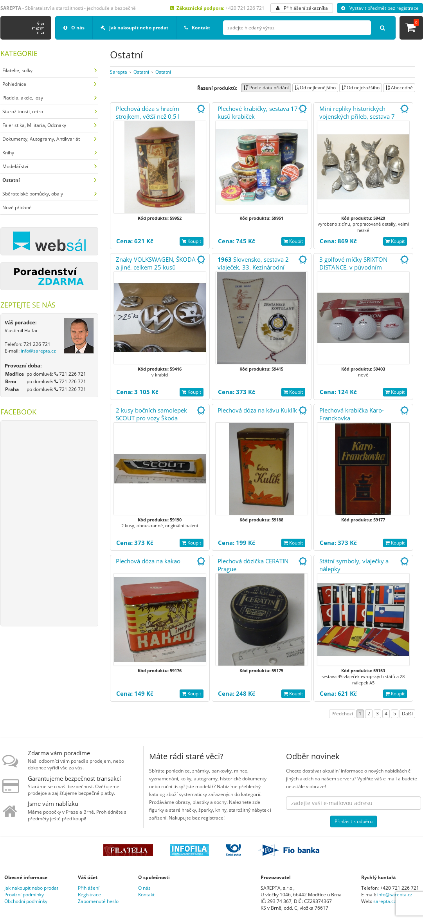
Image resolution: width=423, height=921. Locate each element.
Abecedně (399, 87)
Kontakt (197, 27)
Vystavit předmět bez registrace (380, 8)
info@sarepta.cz (38, 350)
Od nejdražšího (361, 87)
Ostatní (141, 72)
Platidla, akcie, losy (22, 97)
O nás (74, 27)
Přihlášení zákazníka (302, 8)
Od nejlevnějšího (315, 87)
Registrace (89, 894)
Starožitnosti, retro (22, 111)
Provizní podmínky (24, 894)
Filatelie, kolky (17, 70)
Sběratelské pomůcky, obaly (32, 193)
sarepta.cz (384, 901)
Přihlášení (88, 888)
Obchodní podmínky (25, 901)
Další (407, 713)
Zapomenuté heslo (98, 901)
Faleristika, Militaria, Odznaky (34, 125)
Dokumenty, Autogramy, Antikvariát (41, 139)
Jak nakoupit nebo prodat (134, 27)
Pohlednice (14, 84)
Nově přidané (17, 207)
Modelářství (15, 166)
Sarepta (118, 72)
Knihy (8, 152)
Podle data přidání (266, 87)
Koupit (191, 241)
